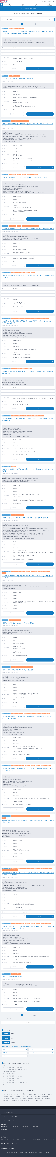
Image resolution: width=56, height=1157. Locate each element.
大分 (18, 1082)
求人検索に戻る (29, 1022)
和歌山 (21, 1076)
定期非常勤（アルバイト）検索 (10, 1116)
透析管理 (38, 1093)
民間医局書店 (35, 1126)
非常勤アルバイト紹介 (15, 1139)
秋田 (15, 1067)
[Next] (54, 8)
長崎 (13, 1082)
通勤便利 (21, 1100)
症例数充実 (30, 1098)
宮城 (13, 1067)
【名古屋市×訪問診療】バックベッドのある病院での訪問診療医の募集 (24, 177)
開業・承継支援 (25, 1126)
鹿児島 (24, 1082)
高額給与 (50, 1094)
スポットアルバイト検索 (9, 1120)
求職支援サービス (5, 1137)
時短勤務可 (18, 1096)
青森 (7, 1067)
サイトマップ (47, 1152)
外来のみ (13, 1093)
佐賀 (10, 1082)
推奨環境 (26, 1152)
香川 (7, 1080)
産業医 (30, 1094)
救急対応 (26, 1093)
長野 (11, 1071)
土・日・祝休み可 (33, 1052)
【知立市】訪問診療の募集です (12, 977)
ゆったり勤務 (5, 1096)
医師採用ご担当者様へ (51, 1)
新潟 (14, 1071)
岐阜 (10, 1075)
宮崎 (21, 1082)
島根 (15, 1078)
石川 (10, 1073)
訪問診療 (32, 1093)
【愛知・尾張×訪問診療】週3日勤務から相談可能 (17, 670)
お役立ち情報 (4, 1129)
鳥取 (13, 1078)
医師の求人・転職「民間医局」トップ (9, 1143)
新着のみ (36, 1094)
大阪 (7, 1076)
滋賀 (15, 1076)
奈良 (18, 1076)
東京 (7, 1069)
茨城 (19, 1069)
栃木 (22, 1069)
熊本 (15, 1082)
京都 (10, 1076)
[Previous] (2, 8)
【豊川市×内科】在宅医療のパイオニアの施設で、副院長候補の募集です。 (26, 518)
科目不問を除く (43, 1094)
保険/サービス (4, 1124)
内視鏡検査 (48, 1093)
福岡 (7, 1082)
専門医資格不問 (47, 1098)
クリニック (5, 1055)
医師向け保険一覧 (15, 1126)
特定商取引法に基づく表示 (33, 1152)
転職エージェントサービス (5, 1139)
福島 (21, 1067)
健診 (4, 1049)
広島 (7, 1078)
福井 (13, 1073)
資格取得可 (24, 1098)
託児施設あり (45, 1096)
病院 (26, 1100)
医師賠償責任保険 (4, 1126)
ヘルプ (42, 1)
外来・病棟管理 (6, 1093)
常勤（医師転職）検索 (8, 1112)
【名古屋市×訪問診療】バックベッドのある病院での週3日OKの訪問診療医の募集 (28, 229)
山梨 (8, 1071)
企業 (41, 1100)
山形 (18, 1067)
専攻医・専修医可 (6, 1100)
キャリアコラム (3, 1133)
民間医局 (4, 1)
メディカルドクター (23, 1094)
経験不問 (5, 1052)
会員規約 (21, 1152)
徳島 (10, 1080)
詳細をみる (40, 68)
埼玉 (13, 1069)
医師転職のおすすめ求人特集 (49, 1139)
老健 (37, 1100)
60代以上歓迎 (37, 1096)
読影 (9, 1094)
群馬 (25, 1069)
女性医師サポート (26, 1139)
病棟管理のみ (19, 1093)
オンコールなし (33, 1049)
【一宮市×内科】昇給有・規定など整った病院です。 (18, 78)
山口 (18, 1078)
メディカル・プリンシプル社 (7, 1148)
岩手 (10, 1067)
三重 (15, 1075)
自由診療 (14, 1094)
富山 (7, 1073)
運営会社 (8, 1152)
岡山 (10, 1078)
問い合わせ (46, 1)
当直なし (24, 1096)
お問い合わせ (41, 1152)
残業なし (12, 1096)
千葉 (10, 1069)
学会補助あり (15, 1100)
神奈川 (16, 1069)
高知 (15, 1080)
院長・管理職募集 (15, 1098)
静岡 (13, 1075)
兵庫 (13, 1076)
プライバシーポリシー (14, 1152)
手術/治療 (4, 1094)
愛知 (7, 1075)
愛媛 (13, 1080)
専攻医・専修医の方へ (37, 1139)
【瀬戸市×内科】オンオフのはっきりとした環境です (18, 623)
